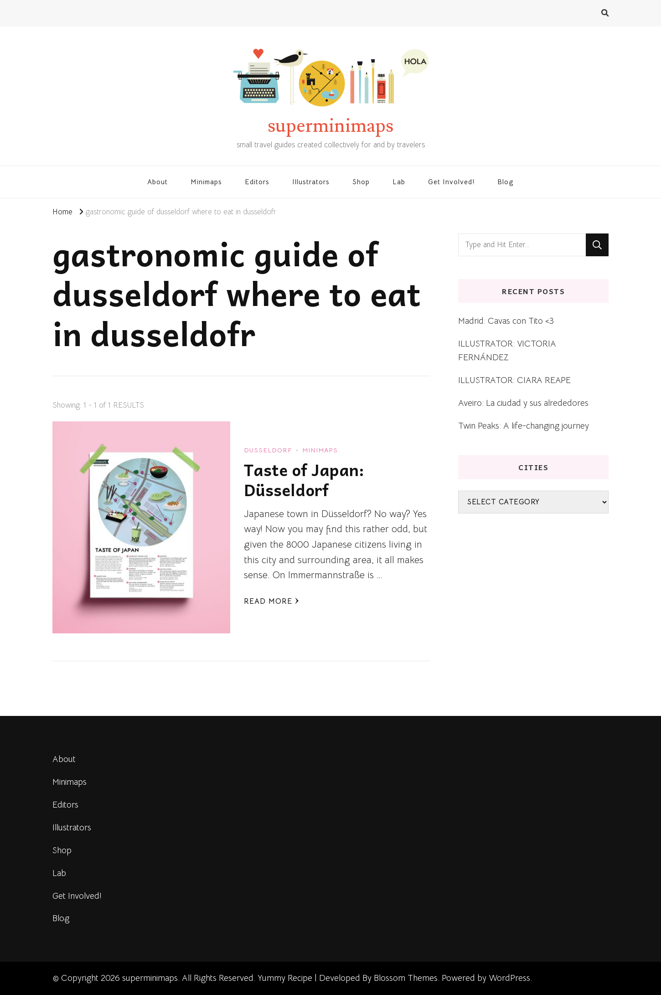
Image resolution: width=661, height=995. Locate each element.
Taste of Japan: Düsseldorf (304, 479)
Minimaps (206, 181)
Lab (398, 181)
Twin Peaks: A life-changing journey (523, 425)
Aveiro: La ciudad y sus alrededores (523, 403)
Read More (271, 601)
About (157, 181)
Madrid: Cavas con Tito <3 (506, 321)
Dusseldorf (268, 450)
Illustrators (311, 181)
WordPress (509, 978)
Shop (361, 181)
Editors (257, 181)
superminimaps (330, 126)
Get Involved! (451, 181)
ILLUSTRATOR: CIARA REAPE (514, 380)
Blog (505, 181)
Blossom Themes (406, 978)
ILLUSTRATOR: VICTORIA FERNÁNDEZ (507, 350)
